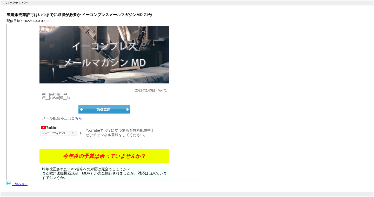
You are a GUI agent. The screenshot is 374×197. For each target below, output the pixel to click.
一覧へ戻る (20, 184)
